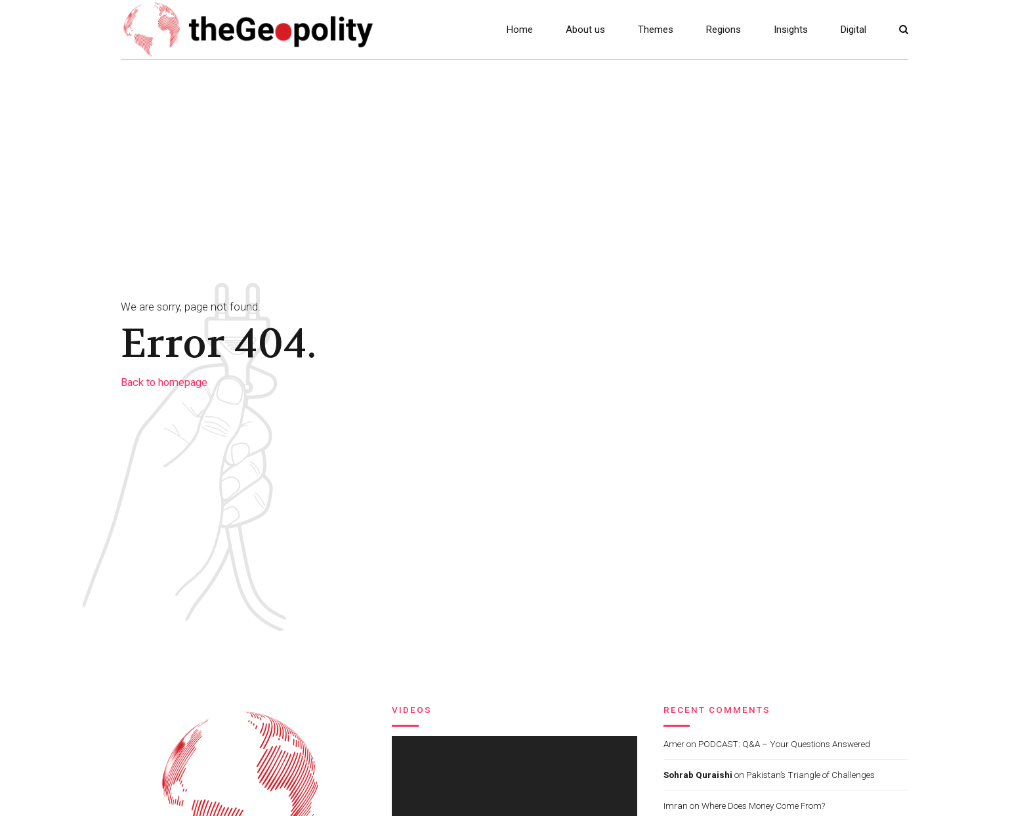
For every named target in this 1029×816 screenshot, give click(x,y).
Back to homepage (164, 382)
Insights (791, 29)
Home (520, 29)
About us (585, 29)
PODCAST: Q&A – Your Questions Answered (784, 744)
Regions (723, 29)
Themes (655, 29)
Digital (853, 29)
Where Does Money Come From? (763, 805)
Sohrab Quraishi (697, 774)
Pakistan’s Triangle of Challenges (810, 774)
